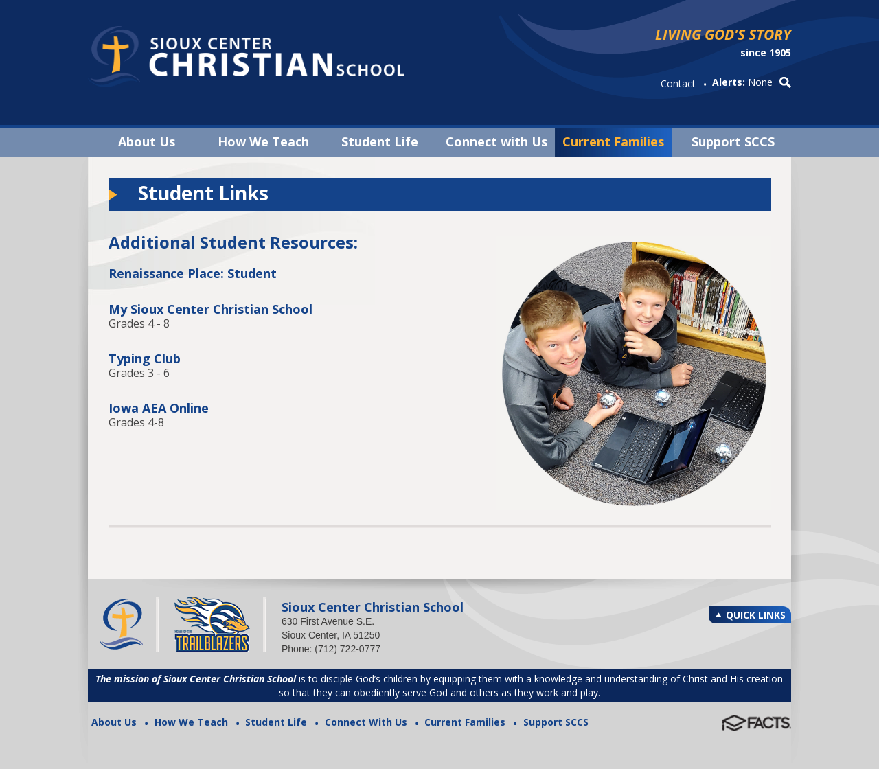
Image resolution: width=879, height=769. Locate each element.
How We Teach (263, 141)
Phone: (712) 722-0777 (331, 648)
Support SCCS (733, 141)
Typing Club (145, 358)
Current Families (613, 141)
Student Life (379, 141)
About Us (146, 141)
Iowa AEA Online (159, 408)
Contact (678, 83)
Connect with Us (496, 141)
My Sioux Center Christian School (210, 309)
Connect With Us (366, 721)
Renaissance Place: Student (193, 273)
